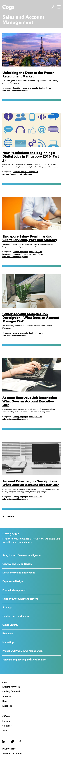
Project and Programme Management (16, 254)
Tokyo (5, 731)
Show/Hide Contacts (52, 7)
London (6, 721)
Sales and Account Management (15, 91)
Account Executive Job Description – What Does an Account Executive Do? (30, 401)
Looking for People (11, 692)
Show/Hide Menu (59, 7)
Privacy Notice (9, 749)
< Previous (8, 516)
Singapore (7, 726)
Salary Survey (38, 254)
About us (6, 696)
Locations (7, 706)
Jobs (4, 682)
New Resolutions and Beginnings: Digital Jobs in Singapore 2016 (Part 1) (30, 156)
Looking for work (45, 88)
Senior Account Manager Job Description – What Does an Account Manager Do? (30, 318)
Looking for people (30, 88)
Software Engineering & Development (17, 174)
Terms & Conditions (12, 754)
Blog (4, 701)
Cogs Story (17, 88)
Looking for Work (10, 687)
